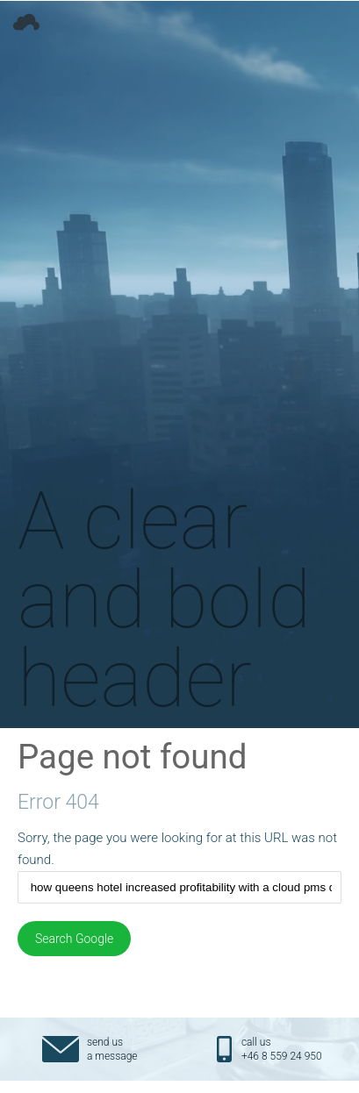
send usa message (112, 1049)
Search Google (74, 939)
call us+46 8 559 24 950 (281, 1049)
